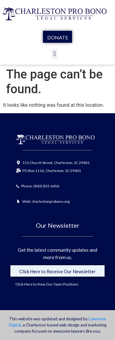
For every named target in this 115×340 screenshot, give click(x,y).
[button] (54, 54)
